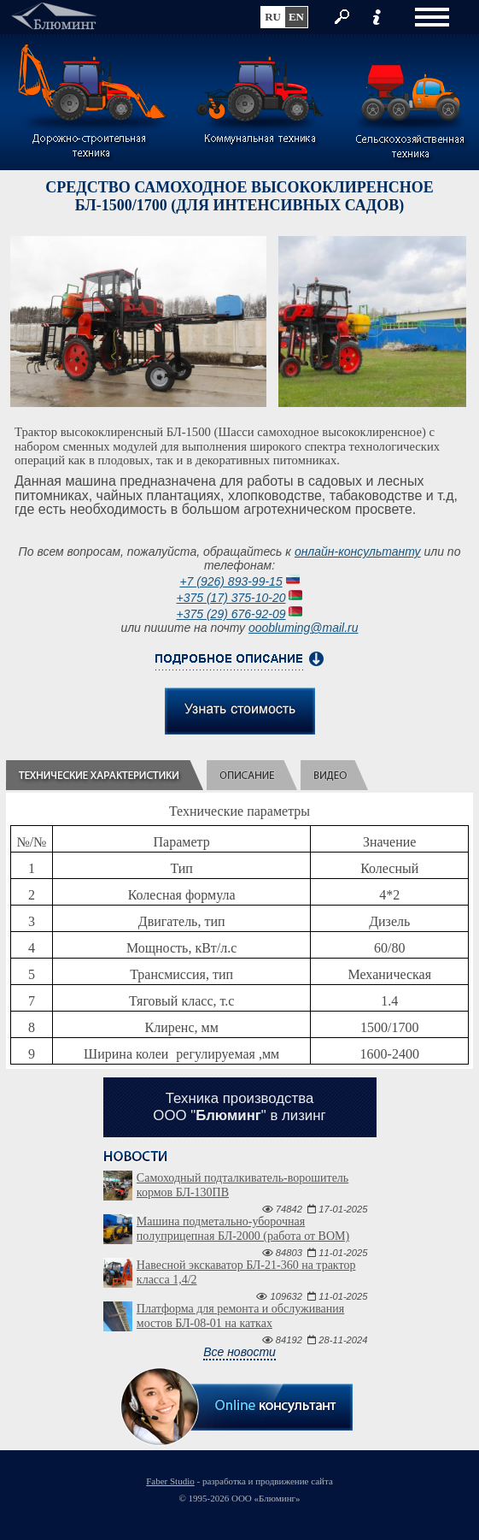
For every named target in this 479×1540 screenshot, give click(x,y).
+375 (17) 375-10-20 (231, 598)
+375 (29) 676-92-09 (231, 614)
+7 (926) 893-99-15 (230, 581)
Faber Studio (170, 1481)
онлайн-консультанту (358, 551)
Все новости (239, 1352)
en (296, 16)
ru (273, 16)
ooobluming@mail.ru (303, 627)
